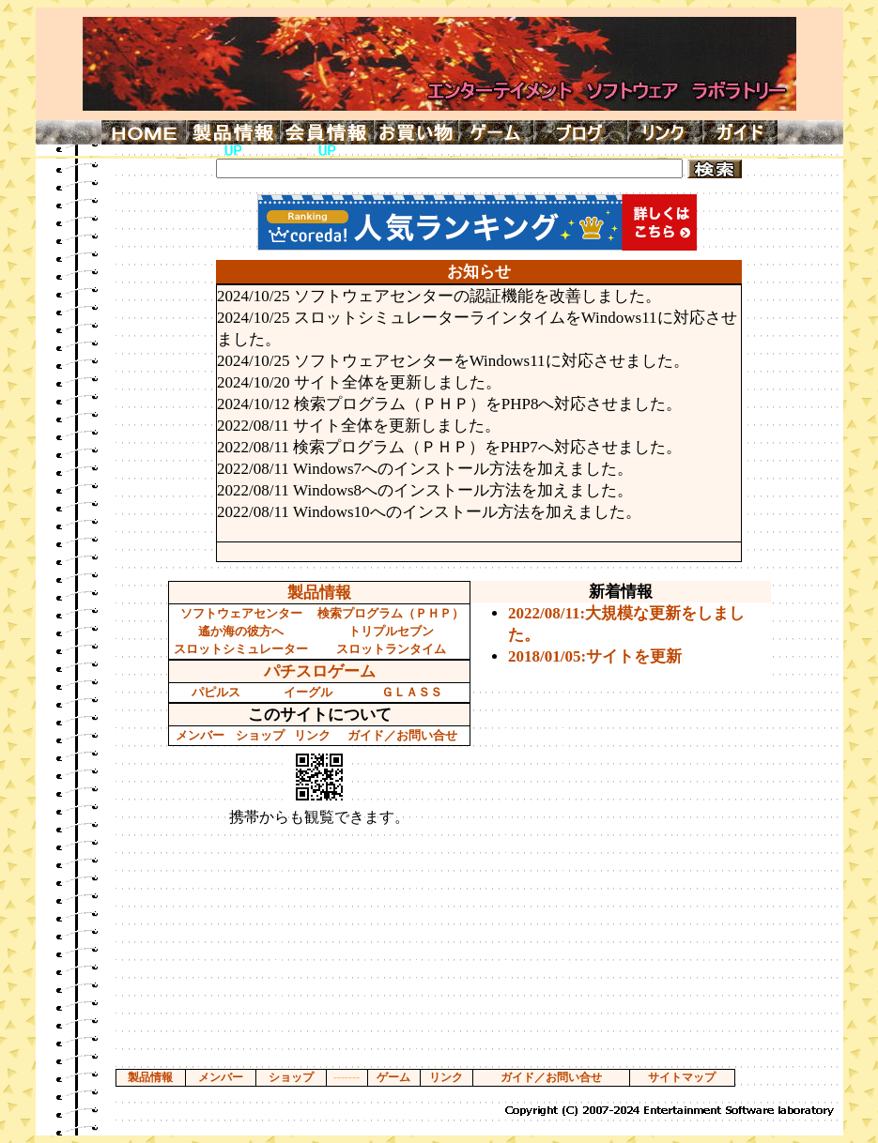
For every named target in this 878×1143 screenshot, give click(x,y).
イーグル (308, 692)
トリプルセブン (391, 631)
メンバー (200, 735)
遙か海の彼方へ (241, 631)
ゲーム (393, 1077)
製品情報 (319, 593)
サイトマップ (682, 1077)
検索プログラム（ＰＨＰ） (390, 613)
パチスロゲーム (320, 671)
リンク (312, 735)
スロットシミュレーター (241, 649)
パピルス (216, 692)
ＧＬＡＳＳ (411, 692)
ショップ (260, 735)
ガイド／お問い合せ (402, 735)
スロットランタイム (391, 649)
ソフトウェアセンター (241, 613)
